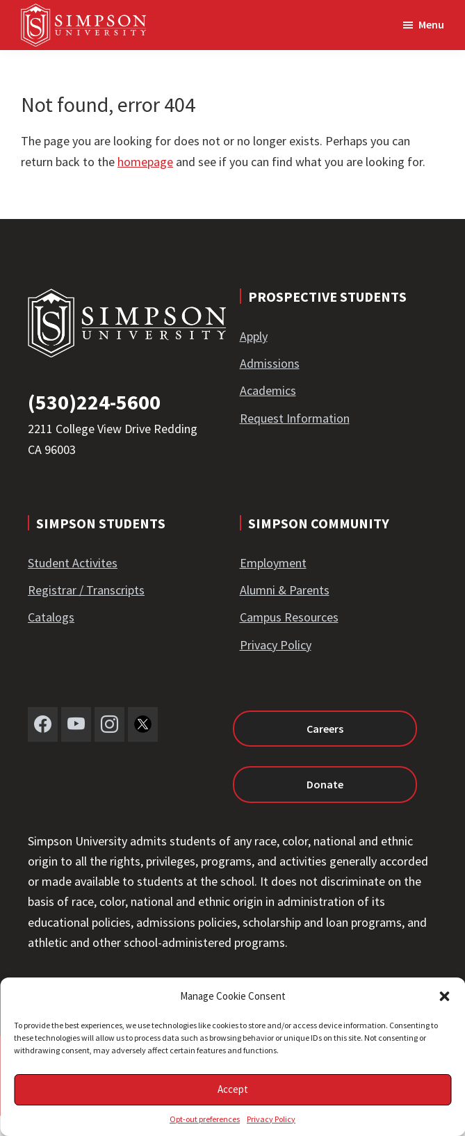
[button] (444, 996)
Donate (325, 784)
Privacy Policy (271, 1119)
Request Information (295, 418)
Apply (254, 336)
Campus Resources (289, 617)
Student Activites (72, 563)
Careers (325, 729)
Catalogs (51, 617)
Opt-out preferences (205, 1119)
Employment (273, 563)
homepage (145, 162)
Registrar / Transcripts (86, 590)
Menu (431, 24)
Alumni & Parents (284, 590)
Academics (268, 390)
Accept (233, 1089)
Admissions (270, 363)
